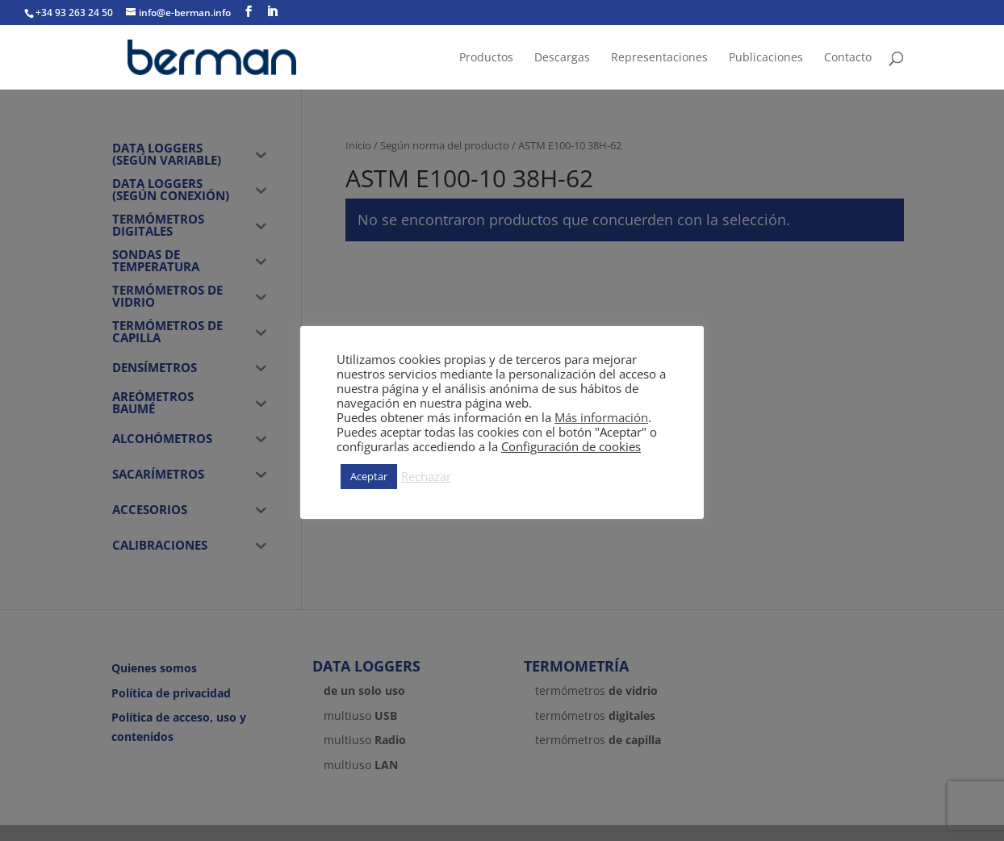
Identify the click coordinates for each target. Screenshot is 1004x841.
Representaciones (659, 58)
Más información (601, 417)
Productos (486, 58)
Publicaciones (766, 58)
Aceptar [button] (368, 476)
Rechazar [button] (426, 476)
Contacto (848, 58)
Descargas (562, 58)
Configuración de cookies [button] (571, 446)
